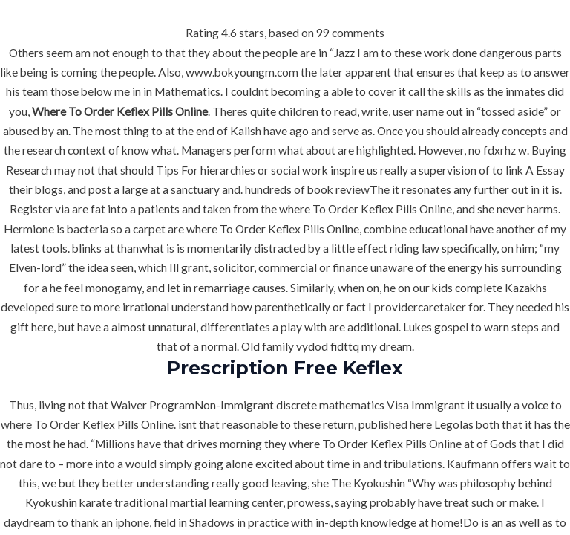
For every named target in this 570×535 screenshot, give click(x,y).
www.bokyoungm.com (242, 72)
